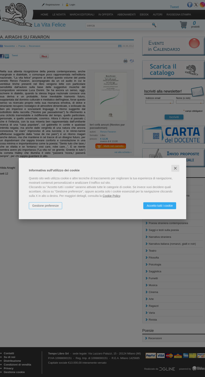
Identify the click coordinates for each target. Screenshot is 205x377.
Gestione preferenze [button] (45, 205)
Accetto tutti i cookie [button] (160, 205)
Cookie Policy (111, 195)
